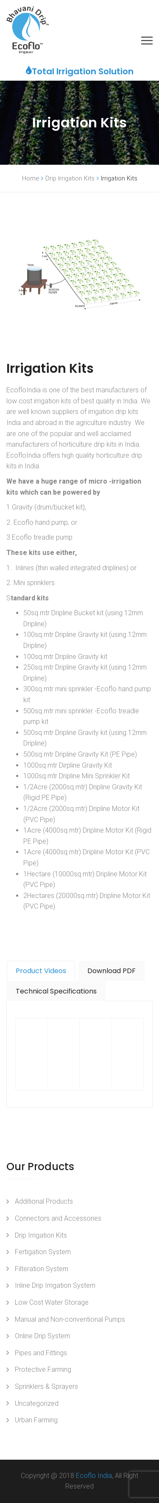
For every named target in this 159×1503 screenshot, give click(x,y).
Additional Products (44, 1201)
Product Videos (41, 971)
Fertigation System (43, 1252)
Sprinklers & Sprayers (46, 1386)
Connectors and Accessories (58, 1218)
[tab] (41, 971)
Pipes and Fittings (41, 1353)
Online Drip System (42, 1336)
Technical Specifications (56, 991)
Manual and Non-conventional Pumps (70, 1319)
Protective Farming (43, 1369)
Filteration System (41, 1269)
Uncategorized (37, 1403)
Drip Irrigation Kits (70, 178)
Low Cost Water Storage (52, 1302)
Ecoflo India (94, 1476)
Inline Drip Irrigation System (55, 1285)
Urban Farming (36, 1420)
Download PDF (111, 971)
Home (30, 178)
